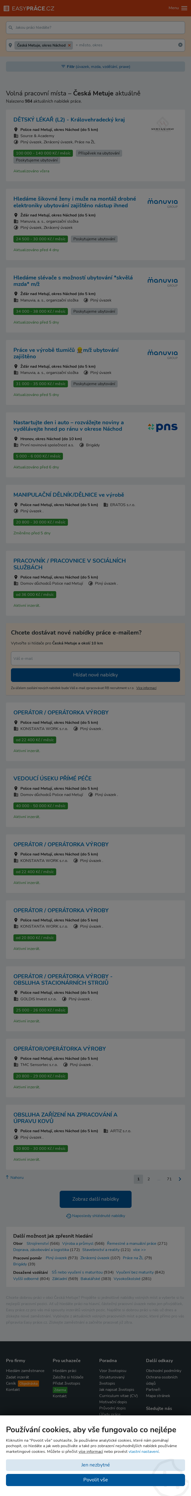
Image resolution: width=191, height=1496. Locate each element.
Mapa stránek (158, 1396)
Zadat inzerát (17, 1377)
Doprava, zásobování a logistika (41, 1249)
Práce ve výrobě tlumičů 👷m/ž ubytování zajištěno (66, 353)
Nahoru (15, 1177)
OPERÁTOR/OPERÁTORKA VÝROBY (59, 1049)
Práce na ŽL (133, 1258)
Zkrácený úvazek (94, 1258)
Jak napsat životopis (116, 1389)
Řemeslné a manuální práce (131, 1243)
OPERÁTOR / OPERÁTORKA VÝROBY (61, 712)
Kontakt (13, 1389)
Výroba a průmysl (78, 1243)
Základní (59, 1279)
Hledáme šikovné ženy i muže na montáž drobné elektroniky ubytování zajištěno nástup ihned (74, 202)
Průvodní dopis (112, 1408)
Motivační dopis (113, 1402)
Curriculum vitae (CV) (118, 1396)
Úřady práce (110, 1414)
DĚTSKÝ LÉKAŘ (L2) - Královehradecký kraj (69, 119)
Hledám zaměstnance (25, 1371)
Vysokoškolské (127, 1279)
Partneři (153, 1389)
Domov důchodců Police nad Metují (51, 583)
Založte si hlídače (68, 1377)
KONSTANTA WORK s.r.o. (44, 729)
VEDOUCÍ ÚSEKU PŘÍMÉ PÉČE (52, 778)
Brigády (20, 1264)
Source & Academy (37, 136)
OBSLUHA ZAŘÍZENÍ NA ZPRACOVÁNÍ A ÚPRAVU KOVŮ (65, 1118)
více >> (139, 1249)
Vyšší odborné (26, 1279)
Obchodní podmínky (163, 1371)
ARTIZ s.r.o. (120, 1131)
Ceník (22, 1383)
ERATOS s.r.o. (122, 505)
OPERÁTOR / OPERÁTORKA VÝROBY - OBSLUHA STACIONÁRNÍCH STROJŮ (63, 980)
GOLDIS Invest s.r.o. (38, 999)
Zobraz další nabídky (95, 1199)
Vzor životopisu (112, 1371)
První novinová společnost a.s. (47, 445)
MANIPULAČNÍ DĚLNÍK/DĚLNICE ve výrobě (68, 495)
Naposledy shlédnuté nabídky (95, 1216)
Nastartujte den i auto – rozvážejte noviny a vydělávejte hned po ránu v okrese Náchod (68, 426)
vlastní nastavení (144, 1451)
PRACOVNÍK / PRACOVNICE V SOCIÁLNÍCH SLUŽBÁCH (69, 564)
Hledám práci (64, 1371)
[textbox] (98, 27)
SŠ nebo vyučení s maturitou (77, 1272)
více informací (146, 688)
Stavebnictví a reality (101, 1249)
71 (169, 1179)
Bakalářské (90, 1279)
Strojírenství (38, 1243)
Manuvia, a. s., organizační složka (49, 221)
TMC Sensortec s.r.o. (39, 1065)
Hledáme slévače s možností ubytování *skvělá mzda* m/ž (73, 281)
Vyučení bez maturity (135, 1272)
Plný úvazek (56, 1258)
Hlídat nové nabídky (95, 675)
